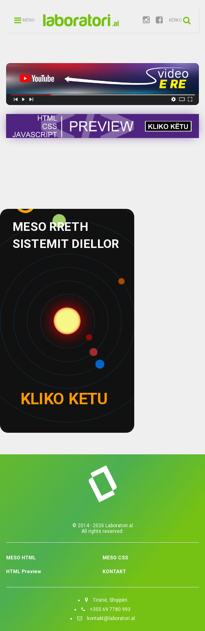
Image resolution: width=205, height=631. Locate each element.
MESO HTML (21, 558)
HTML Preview (23, 571)
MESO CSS (115, 558)
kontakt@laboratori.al (108, 618)
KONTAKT (114, 571)
